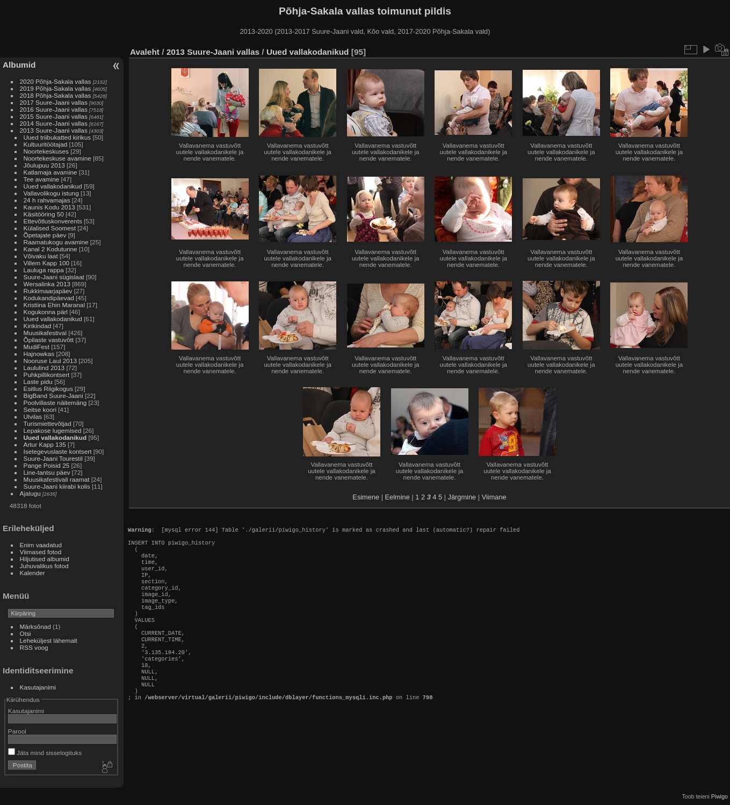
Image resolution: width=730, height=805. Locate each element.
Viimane (494, 497)
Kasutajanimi (38, 687)
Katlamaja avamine (50, 172)
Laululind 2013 (44, 367)
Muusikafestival (45, 332)
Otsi (25, 633)
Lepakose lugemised (53, 430)
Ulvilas (33, 416)
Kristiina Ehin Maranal (54, 304)
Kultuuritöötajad (46, 144)
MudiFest (36, 346)
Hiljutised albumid (44, 558)
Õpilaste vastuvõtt (49, 339)
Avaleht (145, 51)
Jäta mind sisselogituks (45, 752)
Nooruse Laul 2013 (50, 360)
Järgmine (462, 497)
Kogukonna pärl (46, 311)
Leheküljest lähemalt (48, 640)
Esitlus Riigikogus (48, 388)
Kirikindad (38, 325)
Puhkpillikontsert (47, 374)
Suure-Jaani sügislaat (54, 276)
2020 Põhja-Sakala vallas (55, 81)
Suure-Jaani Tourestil (53, 458)
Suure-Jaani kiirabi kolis (57, 486)
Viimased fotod (41, 551)
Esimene (365, 497)
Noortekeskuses (46, 151)
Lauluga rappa (44, 269)
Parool (17, 731)
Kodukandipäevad (49, 297)
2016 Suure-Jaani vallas (54, 109)
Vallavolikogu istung (51, 193)
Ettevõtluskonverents (53, 220)
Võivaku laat (41, 255)
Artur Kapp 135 (45, 444)
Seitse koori (40, 409)
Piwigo (719, 796)
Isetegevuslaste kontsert (58, 451)
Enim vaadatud (41, 544)
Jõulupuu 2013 (44, 165)
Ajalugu (30, 493)
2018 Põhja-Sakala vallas (55, 95)
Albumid (19, 64)
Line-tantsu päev (47, 472)
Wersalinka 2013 (47, 283)
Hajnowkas (40, 353)
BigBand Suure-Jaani (53, 395)
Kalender (32, 572)
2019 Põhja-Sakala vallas (55, 88)
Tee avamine (42, 179)
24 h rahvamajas (47, 200)
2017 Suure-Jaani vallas (54, 102)
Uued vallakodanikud (53, 186)
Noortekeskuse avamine (57, 158)
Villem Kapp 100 (46, 262)
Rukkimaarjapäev (48, 290)
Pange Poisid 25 (47, 465)
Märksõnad (35, 626)
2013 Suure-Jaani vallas (54, 130)
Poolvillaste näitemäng (55, 402)
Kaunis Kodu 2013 (49, 207)
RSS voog (34, 647)
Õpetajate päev (45, 234)
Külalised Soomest (50, 227)
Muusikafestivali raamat (57, 479)
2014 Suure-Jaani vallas (54, 123)
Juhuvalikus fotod (44, 565)
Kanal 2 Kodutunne (50, 248)
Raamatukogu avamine (57, 241)
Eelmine (397, 497)
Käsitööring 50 (44, 214)
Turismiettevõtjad (47, 423)
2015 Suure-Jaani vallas (54, 116)
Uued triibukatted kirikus (57, 137)
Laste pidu (38, 381)
